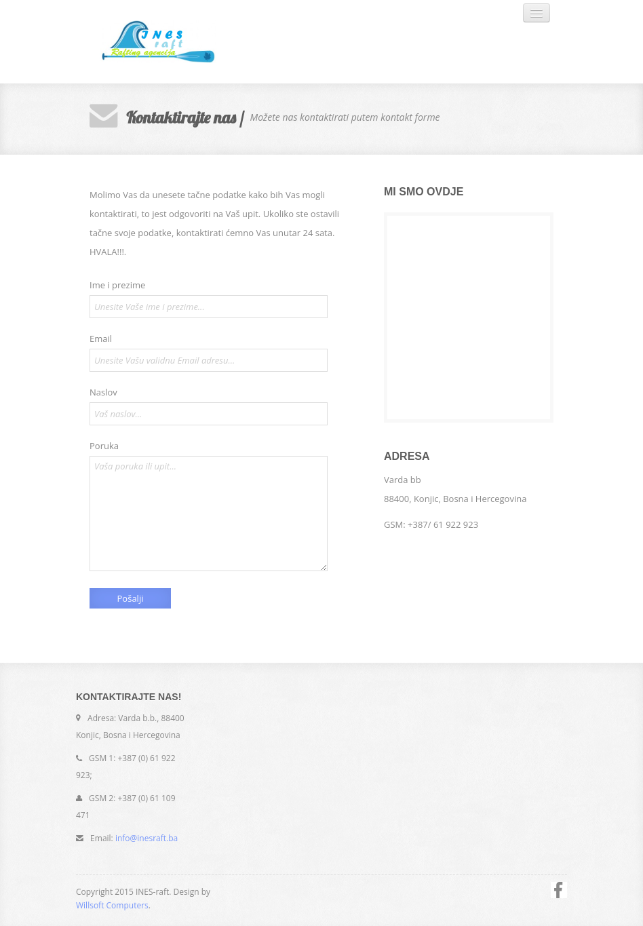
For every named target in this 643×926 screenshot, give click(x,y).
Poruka (104, 446)
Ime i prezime (117, 285)
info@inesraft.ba (146, 838)
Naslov (103, 392)
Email (101, 338)
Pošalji (130, 598)
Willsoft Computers (112, 905)
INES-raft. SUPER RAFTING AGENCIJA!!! (181, 41)
